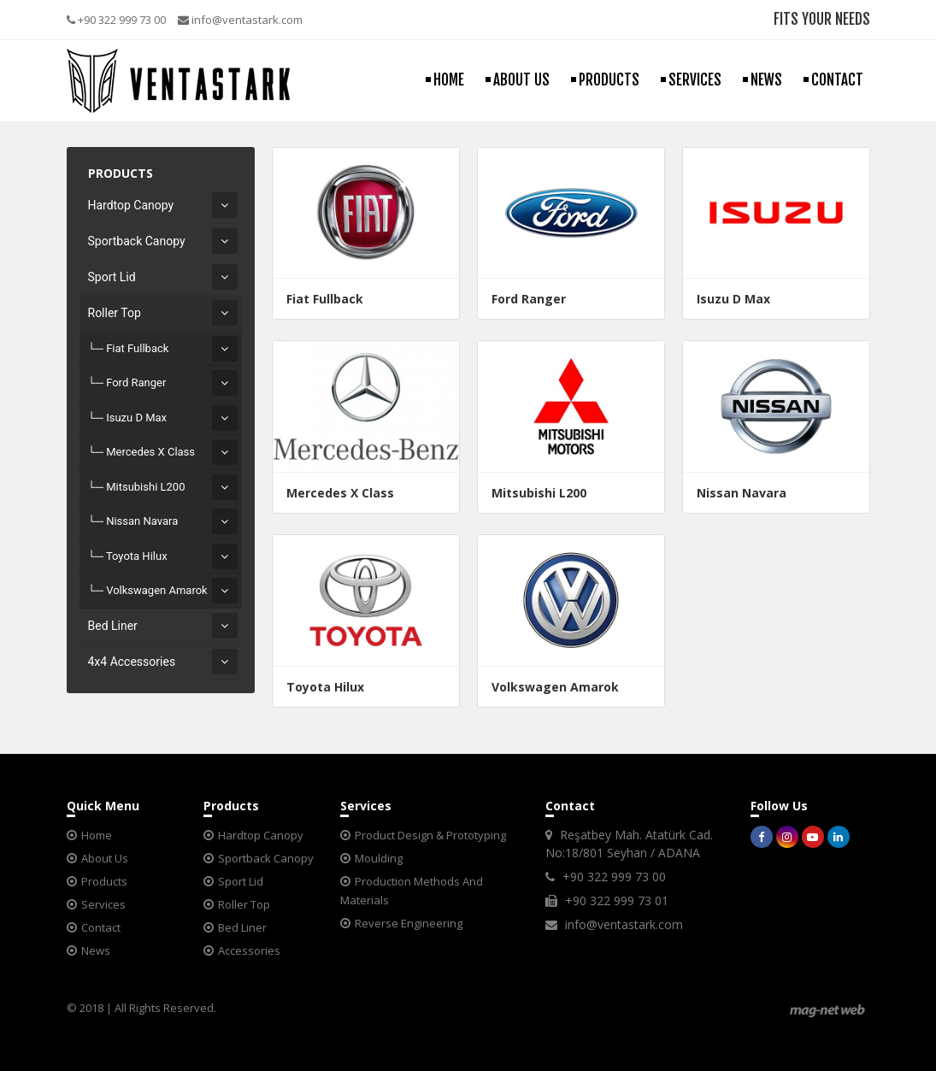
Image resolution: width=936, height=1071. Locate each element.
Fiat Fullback (137, 348)
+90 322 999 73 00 (116, 19)
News (95, 950)
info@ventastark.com (240, 19)
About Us (104, 858)
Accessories (249, 950)
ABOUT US (521, 80)
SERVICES (694, 80)
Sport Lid (112, 277)
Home (96, 835)
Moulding (379, 858)
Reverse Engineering (408, 923)
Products (104, 881)
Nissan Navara (142, 521)
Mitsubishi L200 (145, 486)
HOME (448, 80)
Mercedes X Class (150, 451)
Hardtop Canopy (131, 205)
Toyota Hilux (137, 556)
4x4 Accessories (132, 661)
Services (103, 904)
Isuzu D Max (136, 417)
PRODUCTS (609, 80)
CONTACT (837, 80)
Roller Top (114, 313)
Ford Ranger (136, 382)
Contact (101, 927)
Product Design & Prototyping (430, 835)
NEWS (766, 80)
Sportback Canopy (136, 241)
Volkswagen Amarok (157, 590)
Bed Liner (113, 626)
